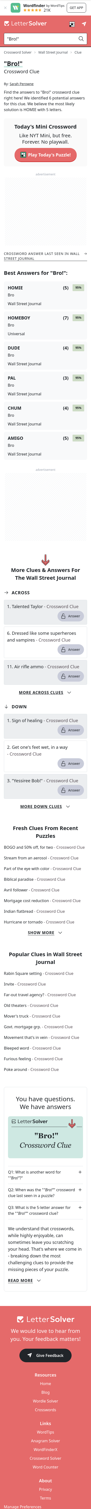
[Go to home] (45, 1336)
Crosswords (45, 1426)
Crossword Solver (45, 1475)
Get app (76, 7)
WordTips (45, 1449)
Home (45, 1400)
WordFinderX (46, 1466)
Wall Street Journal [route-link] (53, 52)
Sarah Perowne (22, 100)
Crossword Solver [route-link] (18, 52)
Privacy (45, 1506)
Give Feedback (45, 1373)
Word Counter (45, 1484)
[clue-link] (45, 623)
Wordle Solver (45, 1418)
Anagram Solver (45, 1457)
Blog (45, 1409)
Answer (70, 633)
